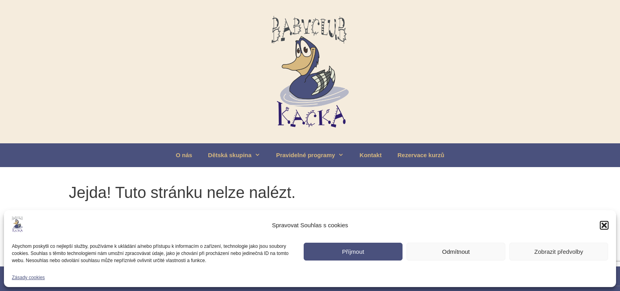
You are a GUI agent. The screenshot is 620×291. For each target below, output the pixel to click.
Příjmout (353, 251)
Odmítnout (456, 251)
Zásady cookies (28, 277)
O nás (184, 155)
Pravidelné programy (314, 155)
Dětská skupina (238, 155)
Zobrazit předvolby (558, 251)
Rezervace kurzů (420, 155)
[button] (604, 225)
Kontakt (370, 155)
